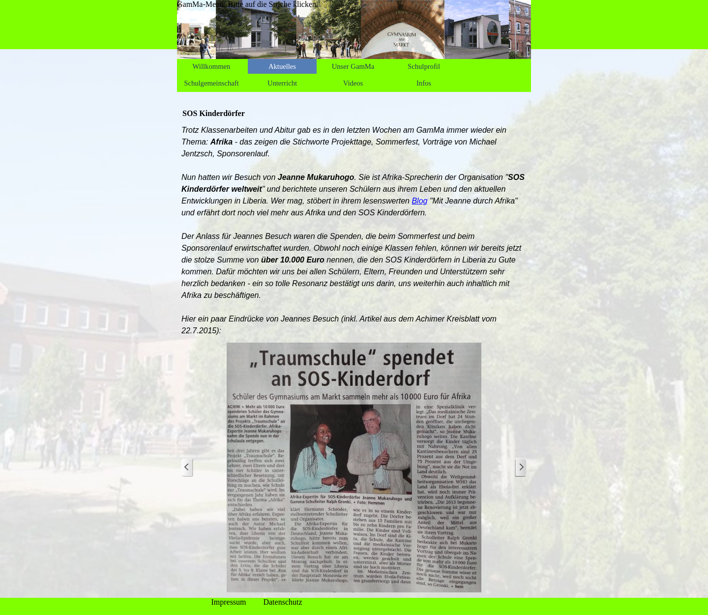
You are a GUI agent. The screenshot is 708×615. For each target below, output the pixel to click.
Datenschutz (282, 602)
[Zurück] (187, 468)
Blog (419, 201)
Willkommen (212, 66)
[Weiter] (521, 468)
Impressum (228, 602)
